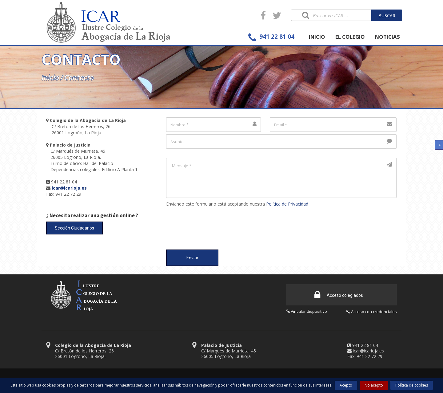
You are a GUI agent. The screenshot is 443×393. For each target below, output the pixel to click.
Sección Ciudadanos (74, 228)
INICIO (317, 36)
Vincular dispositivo (306, 310)
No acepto (374, 385)
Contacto (79, 77)
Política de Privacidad (287, 204)
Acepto (346, 385)
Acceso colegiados (338, 294)
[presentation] (213, 225)
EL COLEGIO (350, 36)
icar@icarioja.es (368, 350)
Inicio (50, 77)
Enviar (192, 257)
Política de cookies (411, 385)
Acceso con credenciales (371, 311)
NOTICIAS (387, 36)
